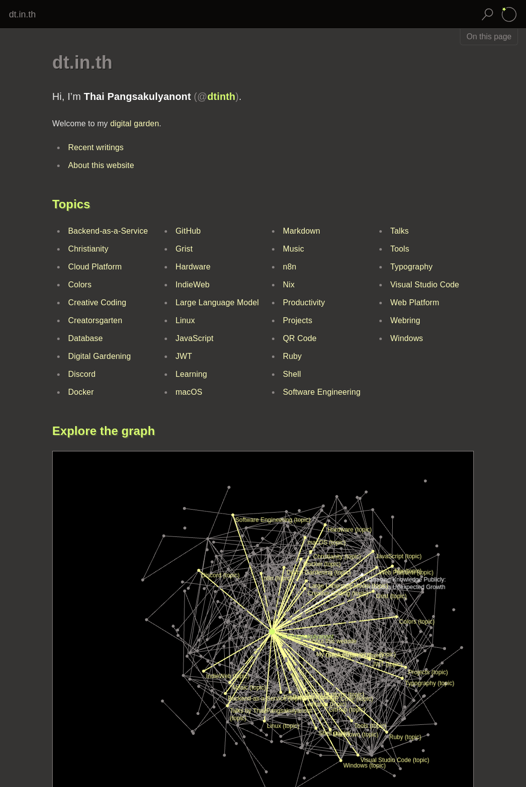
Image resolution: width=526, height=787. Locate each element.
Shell (292, 374)
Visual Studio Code (424, 284)
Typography (411, 266)
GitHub (188, 231)
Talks (399, 231)
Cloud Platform (95, 266)
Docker (81, 392)
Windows (406, 338)
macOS (188, 392)
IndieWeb (192, 284)
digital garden (134, 123)
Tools (399, 249)
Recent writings (96, 147)
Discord (81, 374)
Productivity (304, 302)
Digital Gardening (99, 356)
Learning (191, 374)
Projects (297, 320)
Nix (289, 284)
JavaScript (194, 338)
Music (293, 249)
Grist (184, 249)
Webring (405, 320)
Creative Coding (97, 302)
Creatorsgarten (95, 320)
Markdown (301, 231)
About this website (101, 165)
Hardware (193, 266)
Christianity (88, 249)
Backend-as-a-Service (108, 231)
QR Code (300, 338)
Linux (185, 320)
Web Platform (414, 302)
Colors (79, 284)
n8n (289, 266)
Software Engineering (321, 392)
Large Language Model (217, 302)
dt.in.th (22, 14)
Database (85, 338)
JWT (183, 356)
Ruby (292, 356)
